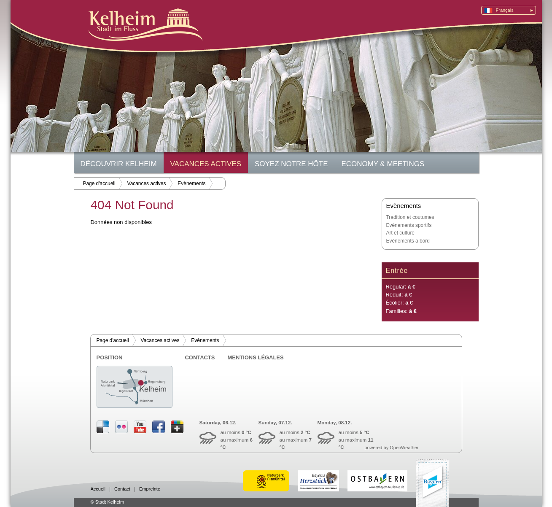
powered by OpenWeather (391, 447)
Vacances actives (205, 164)
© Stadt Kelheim (107, 501)
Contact (122, 489)
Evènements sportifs (409, 225)
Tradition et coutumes (410, 217)
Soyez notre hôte (291, 164)
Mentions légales (256, 357)
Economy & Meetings (383, 164)
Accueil (98, 489)
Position (110, 357)
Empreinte (149, 489)
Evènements (191, 183)
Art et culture (400, 233)
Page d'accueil (99, 183)
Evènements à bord (408, 241)
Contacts (200, 357)
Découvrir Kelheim (119, 164)
